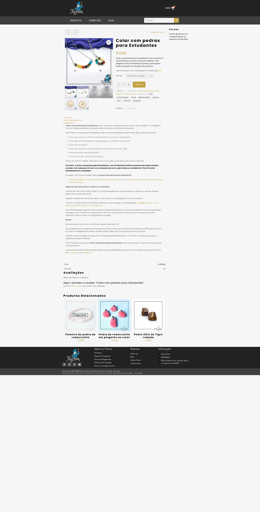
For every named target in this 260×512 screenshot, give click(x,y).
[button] (76, 20)
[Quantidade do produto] (124, 84)
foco (119, 101)
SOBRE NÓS (95, 20)
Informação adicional (72, 120)
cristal (133, 97)
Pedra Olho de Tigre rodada (148, 336)
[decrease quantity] (118, 84)
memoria (127, 101)
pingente (136, 101)
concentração (122, 97)
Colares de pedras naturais (148, 91)
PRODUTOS (76, 20)
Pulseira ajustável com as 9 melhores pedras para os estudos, (95, 179)
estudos (155, 97)
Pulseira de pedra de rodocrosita (80, 336)
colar (151, 94)
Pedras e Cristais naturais (126, 94)
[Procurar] (176, 20)
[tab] (114, 117)
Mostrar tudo (157, 32)
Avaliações (68, 123)
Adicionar (139, 84)
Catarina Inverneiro (95, 373)
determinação (144, 97)
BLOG (111, 20)
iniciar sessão (76, 286)
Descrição (67, 117)
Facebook (72, 252)
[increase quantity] (129, 84)
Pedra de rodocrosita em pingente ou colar (114, 336)
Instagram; (87, 252)
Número (119, 75)
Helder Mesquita (114, 373)
